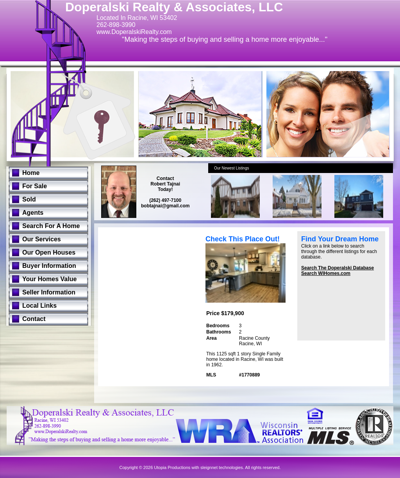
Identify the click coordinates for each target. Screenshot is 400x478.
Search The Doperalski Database (337, 268)
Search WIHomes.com (325, 273)
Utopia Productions (172, 467)
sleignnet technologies (221, 467)
